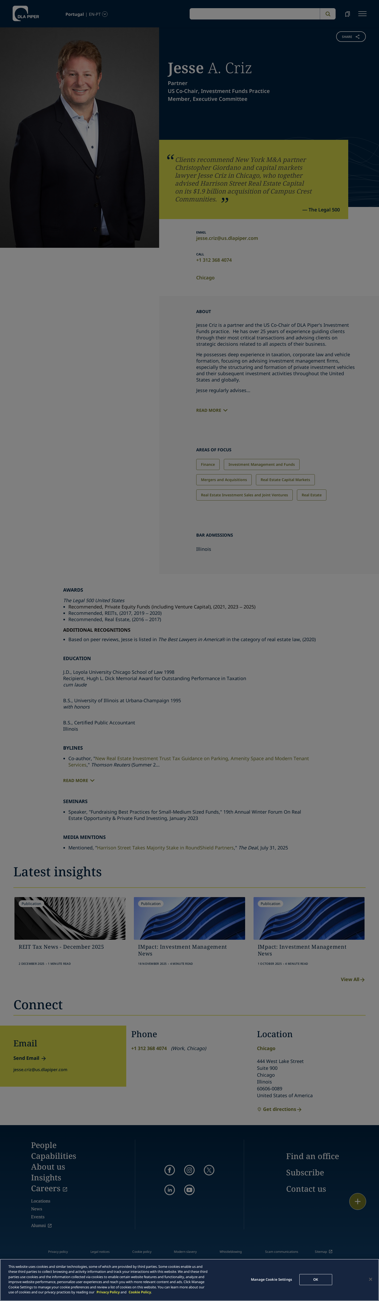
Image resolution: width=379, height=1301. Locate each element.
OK (315, 1279)
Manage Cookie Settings (271, 1279)
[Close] (370, 1279)
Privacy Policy (108, 1292)
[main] (189, 1280)
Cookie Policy (140, 1292)
